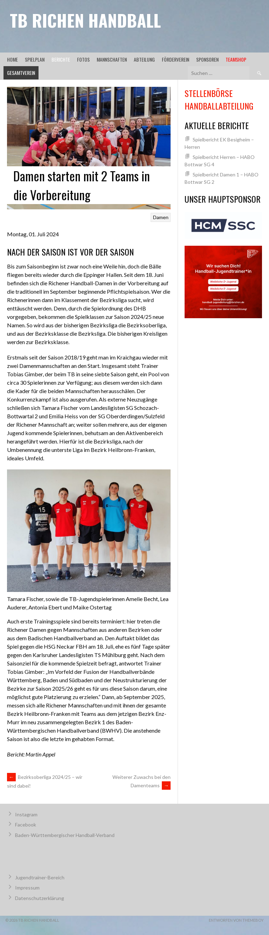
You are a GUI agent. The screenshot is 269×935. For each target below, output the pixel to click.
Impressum (27, 888)
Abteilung (144, 59)
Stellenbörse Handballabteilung (219, 99)
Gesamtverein (21, 72)
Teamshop (236, 59)
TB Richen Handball (85, 20)
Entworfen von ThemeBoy (236, 920)
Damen (160, 217)
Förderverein (175, 59)
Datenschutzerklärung (39, 898)
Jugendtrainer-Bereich (39, 877)
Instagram (26, 814)
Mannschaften (112, 59)
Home (12, 59)
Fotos (83, 59)
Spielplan (34, 59)
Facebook (25, 825)
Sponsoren (207, 59)
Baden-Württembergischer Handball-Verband (65, 835)
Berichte (60, 59)
